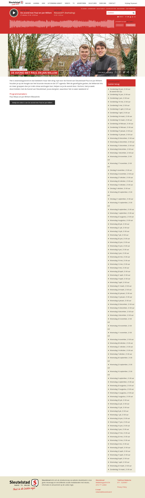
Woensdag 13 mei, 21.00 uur (119, 440)
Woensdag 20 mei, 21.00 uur (119, 437)
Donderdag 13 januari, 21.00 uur (120, 135)
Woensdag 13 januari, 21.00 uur (120, 297)
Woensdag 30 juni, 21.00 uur (119, 239)
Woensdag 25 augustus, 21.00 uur (121, 217)
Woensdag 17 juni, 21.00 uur (119, 422)
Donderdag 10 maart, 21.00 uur (120, 120)
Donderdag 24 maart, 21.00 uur (120, 116)
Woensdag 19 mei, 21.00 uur (119, 260)
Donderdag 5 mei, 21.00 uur (119, 105)
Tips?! (120, 17)
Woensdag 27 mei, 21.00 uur (119, 433)
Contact (112, 3)
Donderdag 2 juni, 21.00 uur (118, 98)
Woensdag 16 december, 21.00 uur (121, 308)
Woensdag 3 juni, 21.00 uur (118, 429)
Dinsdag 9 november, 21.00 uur (120, 170)
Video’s (67, 3)
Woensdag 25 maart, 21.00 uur (120, 466)
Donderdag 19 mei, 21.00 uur (119, 102)
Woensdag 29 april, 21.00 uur (119, 448)
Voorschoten (111, 8)
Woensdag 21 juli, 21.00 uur (118, 228)
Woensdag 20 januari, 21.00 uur (120, 293)
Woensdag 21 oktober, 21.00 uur (120, 347)
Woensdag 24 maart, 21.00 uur (120, 290)
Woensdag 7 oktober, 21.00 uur (120, 354)
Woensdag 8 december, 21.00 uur (121, 149)
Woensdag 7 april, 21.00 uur (118, 282)
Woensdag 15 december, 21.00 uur (121, 145)
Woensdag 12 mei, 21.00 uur (119, 264)
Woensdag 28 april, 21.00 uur (119, 271)
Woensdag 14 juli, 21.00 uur (118, 231)
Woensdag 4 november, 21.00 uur (121, 339)
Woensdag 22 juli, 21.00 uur (118, 404)
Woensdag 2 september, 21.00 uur (121, 382)
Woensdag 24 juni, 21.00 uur (119, 418)
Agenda (36, 3)
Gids (43, 3)
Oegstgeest (101, 8)
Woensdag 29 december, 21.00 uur (121, 138)
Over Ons (102, 3)
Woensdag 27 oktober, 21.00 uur (120, 177)
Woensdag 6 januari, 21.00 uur (119, 301)
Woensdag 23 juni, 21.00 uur (119, 242)
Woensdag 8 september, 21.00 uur (121, 209)
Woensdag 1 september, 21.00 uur (121, 213)
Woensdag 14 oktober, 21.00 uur (120, 350)
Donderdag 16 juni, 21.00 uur (119, 94)
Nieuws (28, 3)
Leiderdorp (91, 8)
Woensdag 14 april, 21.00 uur (119, 279)
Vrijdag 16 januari (131, 3)
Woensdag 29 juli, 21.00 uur (118, 400)
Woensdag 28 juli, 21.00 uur (118, 224)
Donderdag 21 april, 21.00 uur (119, 109)
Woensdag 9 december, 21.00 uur (121, 312)
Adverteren (81, 3)
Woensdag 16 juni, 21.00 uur (119, 246)
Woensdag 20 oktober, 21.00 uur (120, 181)
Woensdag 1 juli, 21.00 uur (118, 415)
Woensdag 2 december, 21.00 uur (121, 315)
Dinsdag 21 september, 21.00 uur (120, 199)
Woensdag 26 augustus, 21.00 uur (121, 386)
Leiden (84, 8)
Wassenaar (121, 8)
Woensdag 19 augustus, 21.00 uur (121, 389)
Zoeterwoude (131, 8)
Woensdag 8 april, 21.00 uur (118, 458)
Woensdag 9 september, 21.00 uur (121, 378)
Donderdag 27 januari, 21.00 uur (120, 131)
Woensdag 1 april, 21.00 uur (118, 462)
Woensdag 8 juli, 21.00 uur (118, 411)
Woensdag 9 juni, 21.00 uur (118, 250)
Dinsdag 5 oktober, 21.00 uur (119, 188)
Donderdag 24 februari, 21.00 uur (120, 124)
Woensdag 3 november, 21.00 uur (121, 174)
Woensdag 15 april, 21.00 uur (119, 455)
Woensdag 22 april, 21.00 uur (119, 451)
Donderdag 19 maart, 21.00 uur (120, 469)
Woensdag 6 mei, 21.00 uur (118, 444)
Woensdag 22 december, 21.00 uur (121, 142)
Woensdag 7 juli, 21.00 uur (118, 235)
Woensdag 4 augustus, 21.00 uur (120, 220)
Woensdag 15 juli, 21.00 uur (118, 407)
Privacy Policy (122, 487)
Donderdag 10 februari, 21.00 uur (120, 127)
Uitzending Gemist (55, 3)
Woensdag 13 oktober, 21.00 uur (120, 185)
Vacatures (92, 3)
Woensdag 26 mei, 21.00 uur (119, 257)
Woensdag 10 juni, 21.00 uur (119, 426)
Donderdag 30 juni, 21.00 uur (119, 89)
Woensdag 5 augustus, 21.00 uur (120, 396)
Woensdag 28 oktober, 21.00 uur (120, 343)
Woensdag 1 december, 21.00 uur (121, 153)
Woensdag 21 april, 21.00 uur (119, 275)
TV (73, 3)
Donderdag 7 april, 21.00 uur (119, 113)
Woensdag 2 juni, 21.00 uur (118, 253)
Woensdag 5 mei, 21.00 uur (118, 268)
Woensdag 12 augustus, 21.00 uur (121, 393)
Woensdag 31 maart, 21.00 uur (120, 286)
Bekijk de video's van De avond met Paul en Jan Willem (32, 102)
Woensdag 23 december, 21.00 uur (121, 304)
